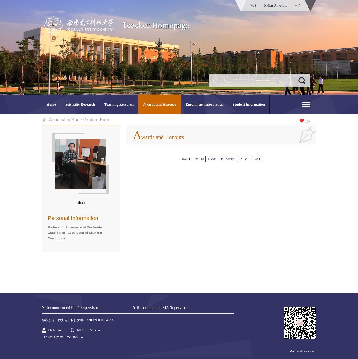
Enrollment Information (204, 104)
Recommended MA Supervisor (162, 307)
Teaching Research (119, 104)
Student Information (249, 104)
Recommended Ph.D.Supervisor (71, 307)
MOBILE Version (88, 330)
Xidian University (275, 5)
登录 (253, 5)
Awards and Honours (159, 104)
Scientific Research (80, 104)
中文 (298, 5)
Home (51, 104)
